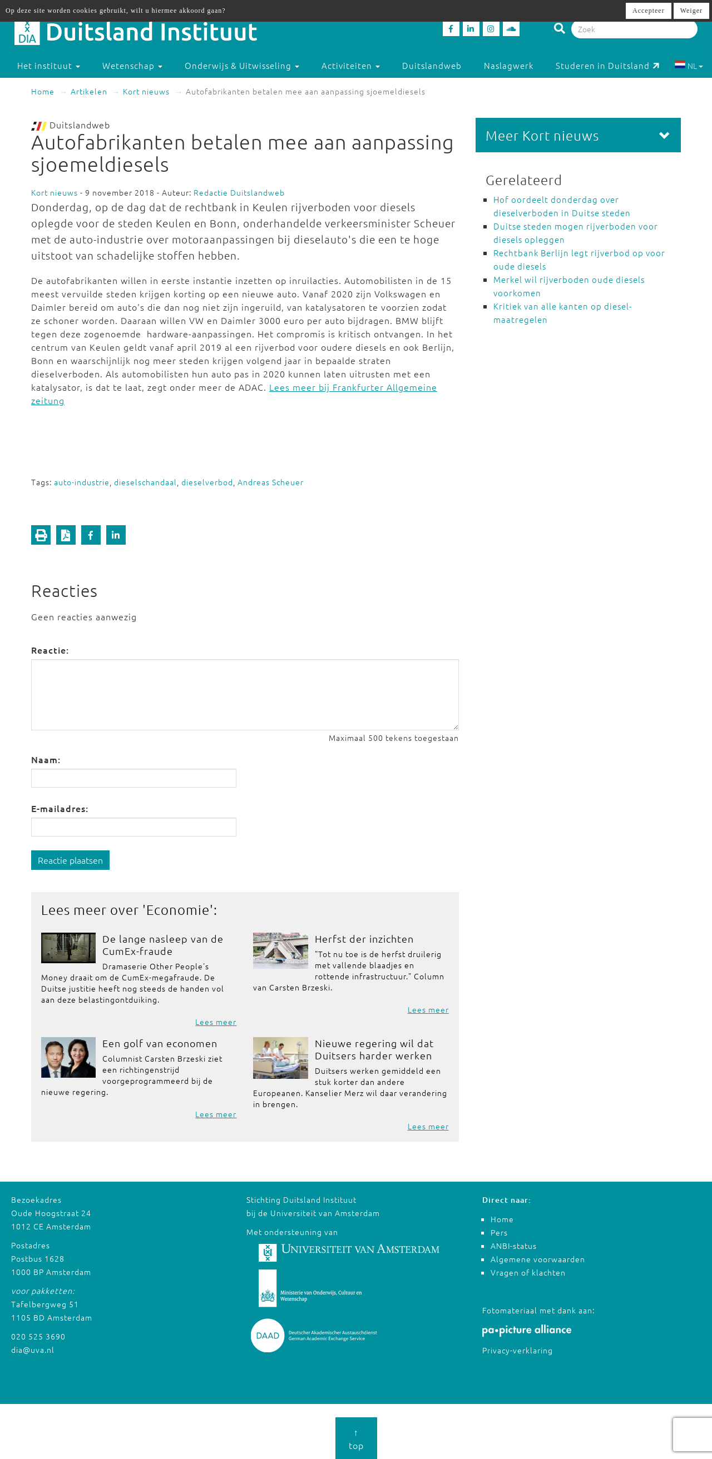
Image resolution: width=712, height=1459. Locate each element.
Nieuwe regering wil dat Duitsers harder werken (374, 1049)
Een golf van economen (159, 1043)
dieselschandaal (145, 481)
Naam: (46, 759)
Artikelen (89, 91)
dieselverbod (207, 481)
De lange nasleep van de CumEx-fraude (163, 944)
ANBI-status (514, 1245)
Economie (178, 909)
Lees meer (215, 1021)
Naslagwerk (508, 65)
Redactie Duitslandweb (239, 192)
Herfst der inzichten (364, 938)
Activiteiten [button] (351, 65)
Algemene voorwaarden (538, 1258)
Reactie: (50, 650)
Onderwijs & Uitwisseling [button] (242, 65)
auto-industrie (82, 481)
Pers (499, 1232)
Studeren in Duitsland (608, 65)
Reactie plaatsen (70, 860)
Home (43, 91)
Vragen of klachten (528, 1272)
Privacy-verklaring (517, 1350)
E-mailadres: (59, 808)
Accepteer (648, 10)
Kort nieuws (146, 91)
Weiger (691, 10)
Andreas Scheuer (271, 481)
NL (689, 65)
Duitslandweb (432, 65)
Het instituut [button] (48, 65)
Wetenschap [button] (132, 65)
